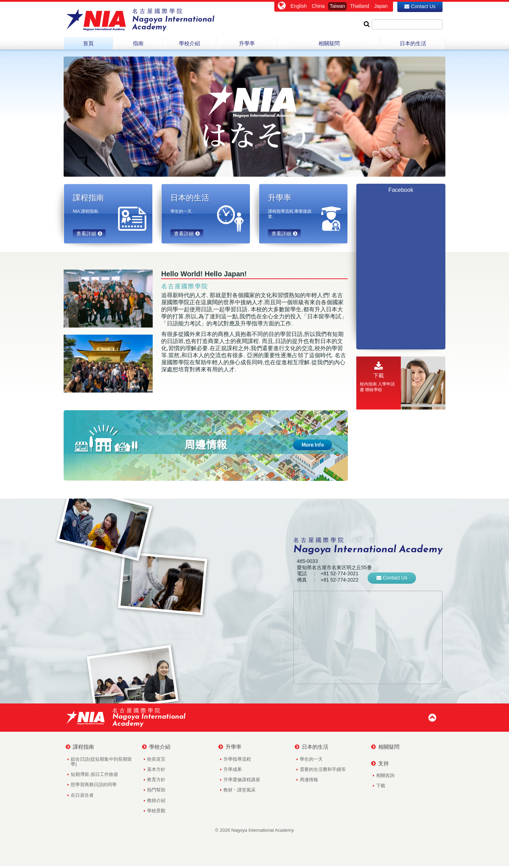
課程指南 (80, 747)
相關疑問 (385, 747)
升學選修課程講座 (241, 779)
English (299, 6)
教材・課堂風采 (239, 790)
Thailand (359, 6)
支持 (380, 763)
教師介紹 (156, 800)
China (318, 6)
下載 (380, 785)
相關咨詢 (385, 775)
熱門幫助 (156, 790)
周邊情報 (309, 779)
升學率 (229, 747)
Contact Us (419, 6)
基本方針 (156, 769)
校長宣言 (156, 759)
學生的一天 (311, 759)
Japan (380, 6)
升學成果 (232, 769)
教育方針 (156, 779)
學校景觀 (156, 810)
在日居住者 (82, 795)
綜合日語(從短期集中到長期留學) (101, 761)
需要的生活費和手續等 (323, 769)
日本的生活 (311, 747)
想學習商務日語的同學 (94, 784)
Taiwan (337, 6)
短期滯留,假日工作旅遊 (94, 774)
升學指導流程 (237, 759)
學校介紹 (156, 747)
